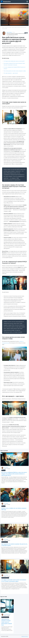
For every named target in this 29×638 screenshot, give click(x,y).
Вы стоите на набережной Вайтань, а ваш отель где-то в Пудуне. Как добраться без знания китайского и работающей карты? (14, 474)
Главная (3, 27)
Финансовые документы (5, 577)
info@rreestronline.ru (24, 636)
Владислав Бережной (7, 614)
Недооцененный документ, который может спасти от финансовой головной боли (6, 622)
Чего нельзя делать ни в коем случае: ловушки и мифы (15, 70)
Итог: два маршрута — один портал (11, 73)
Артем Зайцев (9, 32)
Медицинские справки (8, 27)
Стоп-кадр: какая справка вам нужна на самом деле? (14, 61)
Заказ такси (3, 470)
